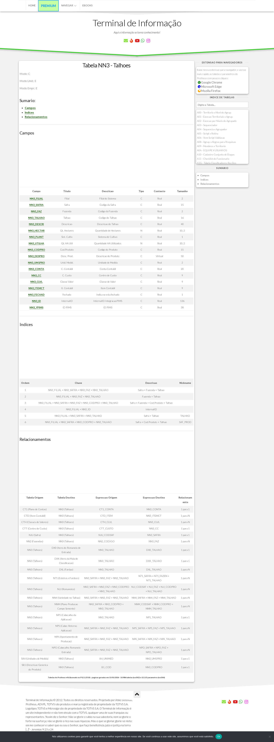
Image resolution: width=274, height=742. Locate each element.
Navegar (67, 5)
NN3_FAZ (36, 211)
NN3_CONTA (36, 268)
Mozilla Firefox (209, 91)
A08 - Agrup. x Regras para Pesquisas (216, 141)
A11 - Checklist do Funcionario (213, 158)
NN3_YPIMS (36, 307)
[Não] (269, 736)
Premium (48, 6)
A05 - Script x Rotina (207, 133)
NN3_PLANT (36, 236)
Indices (29, 112)
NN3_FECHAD (36, 294)
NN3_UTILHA (36, 243)
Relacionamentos (36, 116)
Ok (218, 736)
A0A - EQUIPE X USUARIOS (212, 150)
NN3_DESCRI (36, 224)
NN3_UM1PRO (36, 262)
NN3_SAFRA (36, 204)
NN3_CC (36, 275)
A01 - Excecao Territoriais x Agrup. (215, 116)
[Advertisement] (106, 162)
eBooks (87, 5)
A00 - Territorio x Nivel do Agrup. (214, 112)
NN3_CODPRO (36, 249)
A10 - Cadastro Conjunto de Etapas (216, 154)
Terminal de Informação (137, 23)
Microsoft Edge (210, 86)
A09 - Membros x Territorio (211, 146)
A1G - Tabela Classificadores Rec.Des (216, 162)
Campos (30, 107)
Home (32, 5)
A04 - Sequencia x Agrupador (212, 129)
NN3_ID (36, 300)
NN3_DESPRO (36, 256)
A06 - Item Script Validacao (211, 137)
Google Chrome (210, 82)
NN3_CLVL (36, 281)
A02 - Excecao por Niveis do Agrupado (217, 120)
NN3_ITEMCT (36, 288)
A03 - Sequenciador (207, 125)
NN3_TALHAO (36, 217)
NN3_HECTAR (36, 230)
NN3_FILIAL (36, 198)
